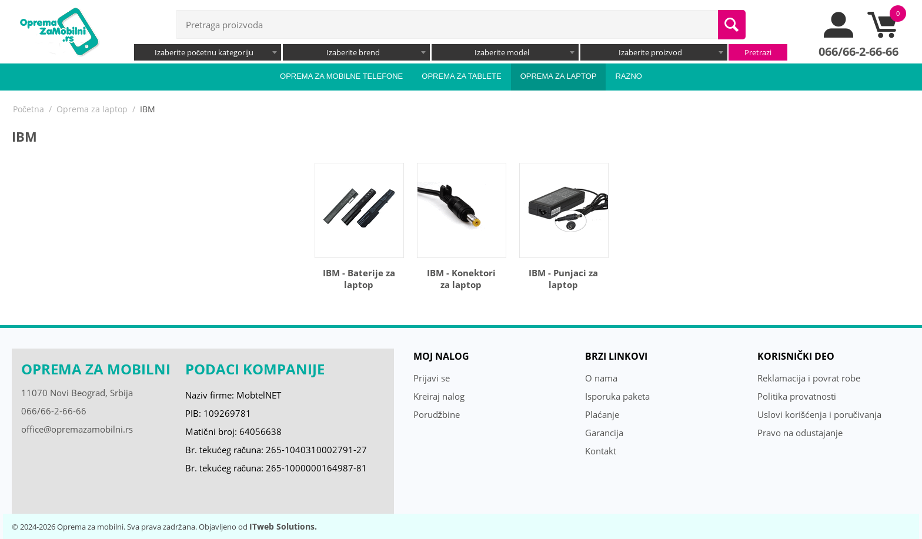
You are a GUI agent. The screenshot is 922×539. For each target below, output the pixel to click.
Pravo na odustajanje (800, 432)
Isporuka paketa (617, 396)
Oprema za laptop (558, 76)
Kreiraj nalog (439, 396)
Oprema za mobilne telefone (341, 76)
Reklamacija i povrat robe (808, 378)
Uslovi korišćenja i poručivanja (819, 414)
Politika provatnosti (796, 396)
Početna (28, 109)
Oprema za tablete (461, 76)
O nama (601, 378)
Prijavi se (431, 378)
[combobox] (207, 52)
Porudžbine (436, 414)
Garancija (604, 432)
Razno (628, 76)
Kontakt (600, 451)
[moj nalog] (839, 34)
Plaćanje (602, 414)
